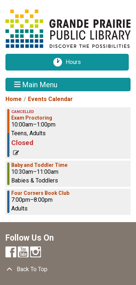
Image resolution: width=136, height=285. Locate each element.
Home (13, 99)
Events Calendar (50, 99)
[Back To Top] (68, 269)
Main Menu (36, 84)
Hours (75, 62)
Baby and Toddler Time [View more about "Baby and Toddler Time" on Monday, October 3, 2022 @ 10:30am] (39, 165)
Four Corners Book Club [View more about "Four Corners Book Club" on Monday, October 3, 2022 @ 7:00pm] (40, 193)
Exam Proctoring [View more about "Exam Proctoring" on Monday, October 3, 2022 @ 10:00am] (31, 117)
